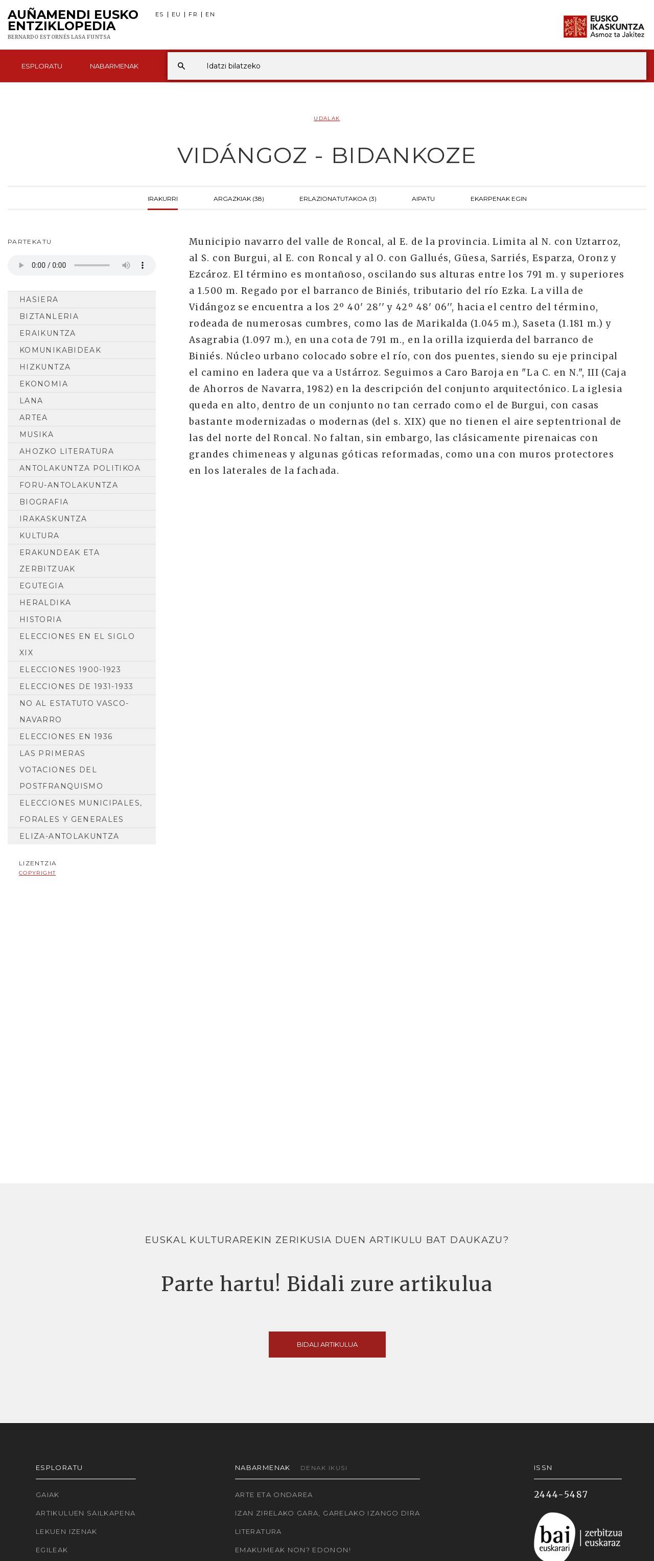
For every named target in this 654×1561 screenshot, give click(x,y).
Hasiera (39, 299)
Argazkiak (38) (239, 198)
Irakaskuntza (53, 518)
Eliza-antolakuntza (69, 836)
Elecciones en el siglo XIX (77, 644)
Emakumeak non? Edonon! (293, 1550)
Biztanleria (49, 316)
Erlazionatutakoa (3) (338, 198)
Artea (33, 417)
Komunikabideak (60, 350)
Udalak (327, 118)
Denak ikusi (323, 1468)
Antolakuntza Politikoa (80, 468)
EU (176, 14)
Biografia (43, 502)
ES (159, 14)
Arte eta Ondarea (274, 1494)
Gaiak (48, 1494)
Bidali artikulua (327, 1344)
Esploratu (41, 66)
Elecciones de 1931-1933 (76, 686)
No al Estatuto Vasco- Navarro (74, 711)
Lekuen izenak (67, 1531)
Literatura (258, 1531)
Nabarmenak (114, 66)
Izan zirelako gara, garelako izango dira (327, 1513)
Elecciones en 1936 (65, 736)
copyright (37, 872)
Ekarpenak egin (499, 198)
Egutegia (41, 585)
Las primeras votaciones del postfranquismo (61, 770)
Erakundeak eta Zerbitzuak (59, 560)
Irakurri (163, 198)
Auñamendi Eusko (73, 25)
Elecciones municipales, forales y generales (80, 811)
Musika (36, 434)
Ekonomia (43, 383)
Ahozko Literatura (66, 451)
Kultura (39, 535)
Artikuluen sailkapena (86, 1513)
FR (193, 14)
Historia (40, 619)
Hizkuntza (45, 367)
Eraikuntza (47, 333)
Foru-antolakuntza (68, 485)
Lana (31, 400)
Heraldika (45, 602)
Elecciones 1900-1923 (70, 669)
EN (210, 14)
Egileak (52, 1550)
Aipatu (423, 198)
